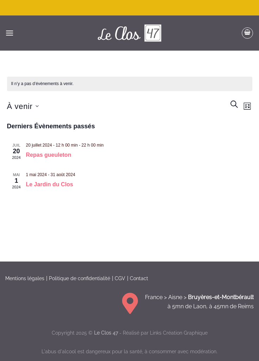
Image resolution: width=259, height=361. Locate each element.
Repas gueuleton (48, 155)
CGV (120, 278)
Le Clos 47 (106, 333)
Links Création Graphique (179, 333)
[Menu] (9, 32)
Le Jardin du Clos (49, 184)
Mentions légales (24, 278)
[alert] (129, 84)
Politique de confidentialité (79, 278)
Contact (139, 278)
